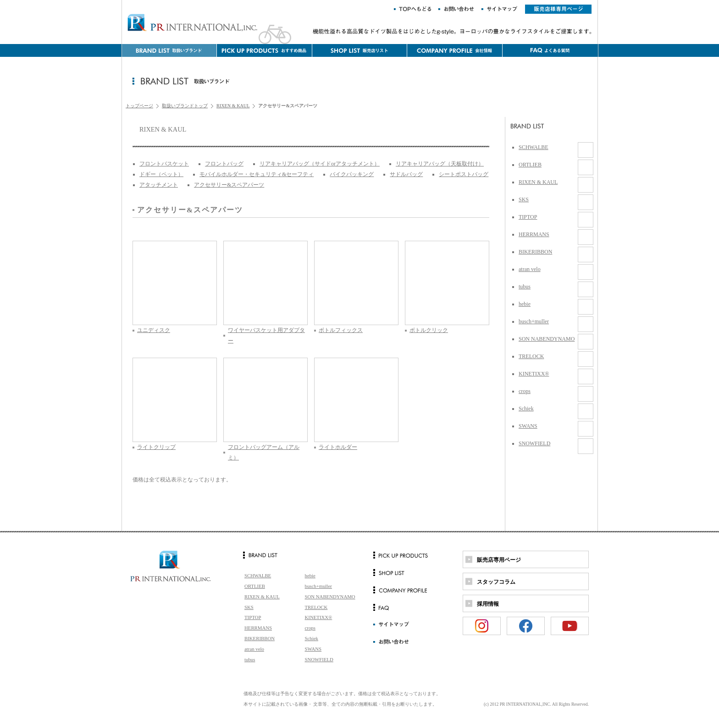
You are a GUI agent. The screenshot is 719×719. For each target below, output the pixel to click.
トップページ (139, 105)
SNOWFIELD (534, 443)
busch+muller (534, 321)
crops (525, 391)
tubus (525, 286)
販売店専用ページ (499, 560)
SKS (524, 199)
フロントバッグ (224, 163)
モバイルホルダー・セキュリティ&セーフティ (256, 174)
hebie (525, 304)
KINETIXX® (534, 374)
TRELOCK (531, 356)
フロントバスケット (164, 163)
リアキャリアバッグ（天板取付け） (440, 163)
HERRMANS (534, 234)
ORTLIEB (530, 164)
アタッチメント (158, 185)
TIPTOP (528, 217)
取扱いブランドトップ (185, 105)
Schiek (526, 408)
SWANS (528, 426)
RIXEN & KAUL (232, 105)
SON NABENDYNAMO (547, 339)
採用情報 (488, 604)
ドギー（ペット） (161, 174)
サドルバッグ (406, 174)
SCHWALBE (533, 147)
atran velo (530, 269)
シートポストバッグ (463, 174)
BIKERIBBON (535, 252)
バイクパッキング (352, 174)
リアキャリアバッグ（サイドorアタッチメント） (320, 163)
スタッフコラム (496, 582)
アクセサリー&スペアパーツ (229, 185)
